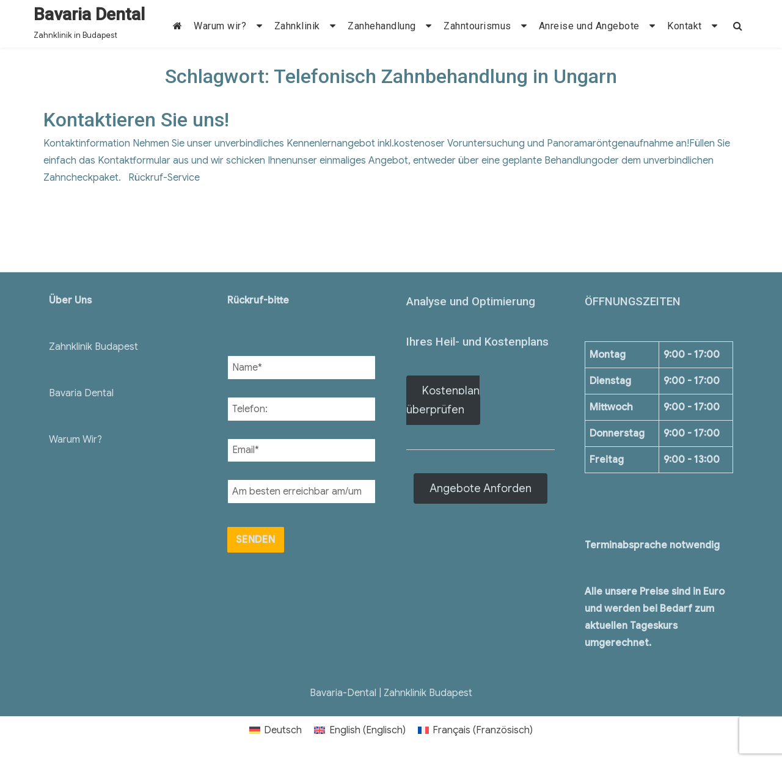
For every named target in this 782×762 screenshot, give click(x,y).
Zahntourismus (477, 26)
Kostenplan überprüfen (443, 400)
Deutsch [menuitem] (283, 730)
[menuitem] (275, 730)
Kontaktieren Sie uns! (136, 119)
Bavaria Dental (89, 14)
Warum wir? (220, 26)
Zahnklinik (297, 26)
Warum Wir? (75, 440)
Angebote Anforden (480, 488)
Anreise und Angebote (589, 26)
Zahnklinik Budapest (93, 347)
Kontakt (684, 26)
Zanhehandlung (382, 26)
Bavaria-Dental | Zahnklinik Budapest (391, 693)
